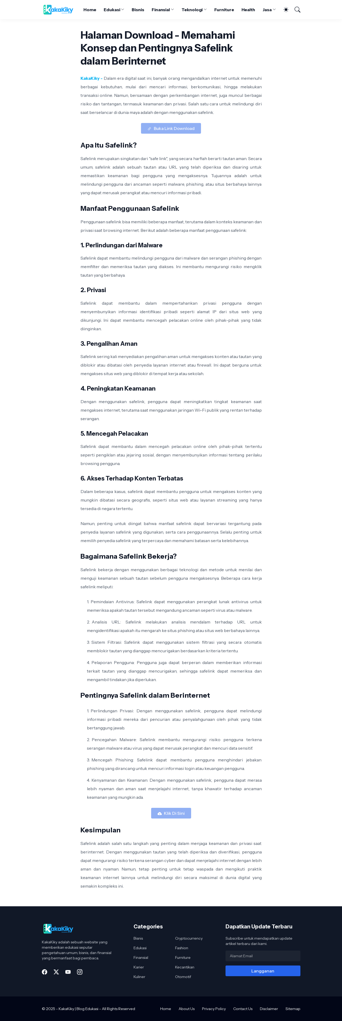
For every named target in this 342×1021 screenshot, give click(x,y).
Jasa (267, 9)
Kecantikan (184, 967)
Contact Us (242, 1008)
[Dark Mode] (283, 9)
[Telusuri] (295, 9)
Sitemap (292, 1008)
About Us (187, 1008)
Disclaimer (269, 1008)
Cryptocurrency (189, 938)
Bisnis (138, 9)
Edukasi (112, 9)
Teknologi (192, 9)
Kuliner (139, 976)
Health (248, 9)
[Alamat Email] (263, 956)
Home (89, 9)
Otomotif (183, 976)
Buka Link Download (174, 128)
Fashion (181, 947)
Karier (139, 967)
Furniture (224, 9)
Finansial (161, 9)
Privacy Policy (214, 1008)
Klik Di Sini (174, 813)
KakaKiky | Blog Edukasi (78, 1008)
